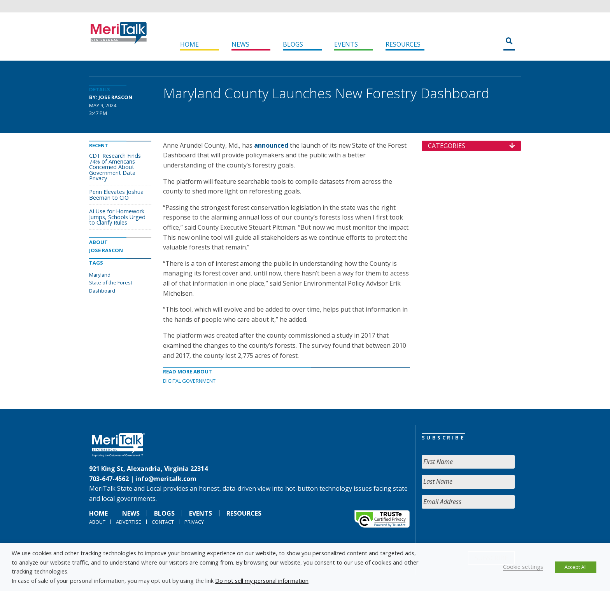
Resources (403, 44)
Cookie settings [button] (523, 566)
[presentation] (481, 530)
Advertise (128, 521)
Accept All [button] (575, 566)
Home (189, 44)
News (240, 44)
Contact (163, 521)
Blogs (293, 44)
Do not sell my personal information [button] (262, 580)
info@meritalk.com (165, 478)
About (97, 521)
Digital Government (189, 380)
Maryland (99, 274)
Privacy (194, 521)
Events (346, 44)
